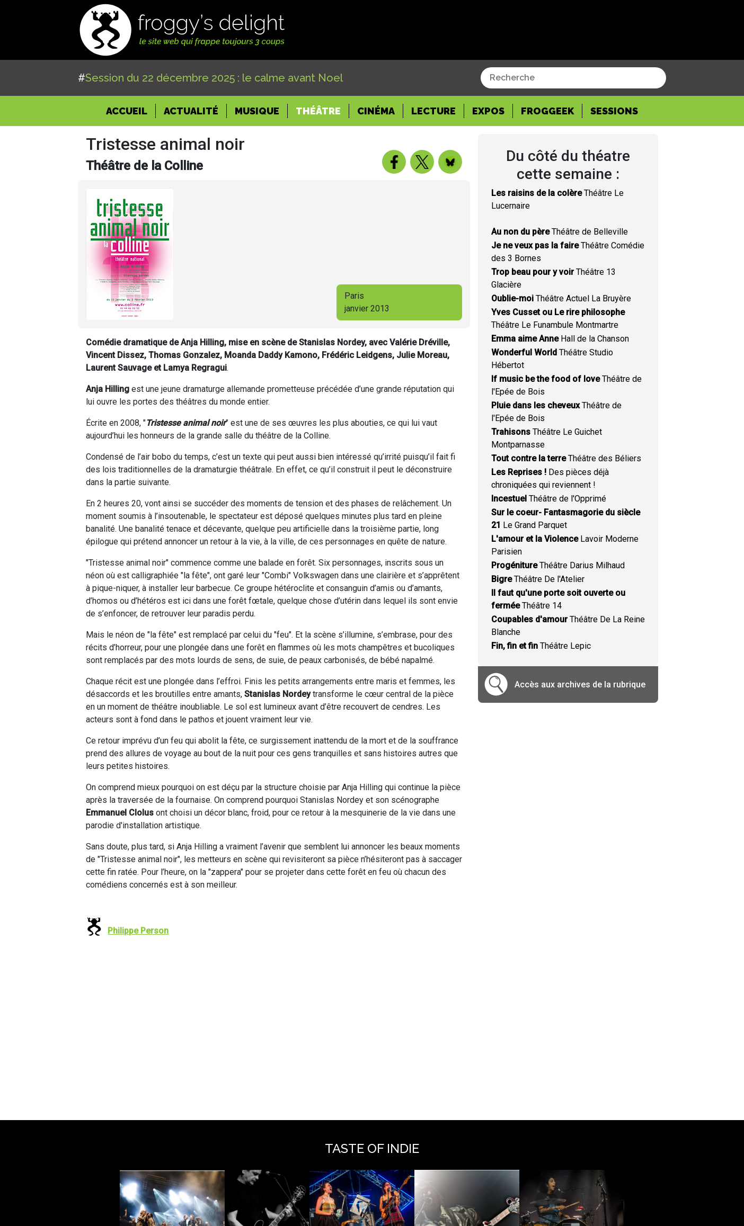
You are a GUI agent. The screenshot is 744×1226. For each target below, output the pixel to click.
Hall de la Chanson (560, 339)
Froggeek (547, 111)
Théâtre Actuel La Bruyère (561, 298)
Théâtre (318, 111)
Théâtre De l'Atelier (537, 579)
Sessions (614, 111)
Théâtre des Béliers (566, 458)
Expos (488, 111)
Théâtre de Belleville (559, 232)
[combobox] (573, 78)
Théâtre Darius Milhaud (558, 565)
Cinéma (376, 111)
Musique (257, 111)
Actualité (191, 111)
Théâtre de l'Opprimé (548, 499)
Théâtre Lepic (541, 646)
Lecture (433, 111)
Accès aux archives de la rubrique (580, 684)
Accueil (131, 110)
